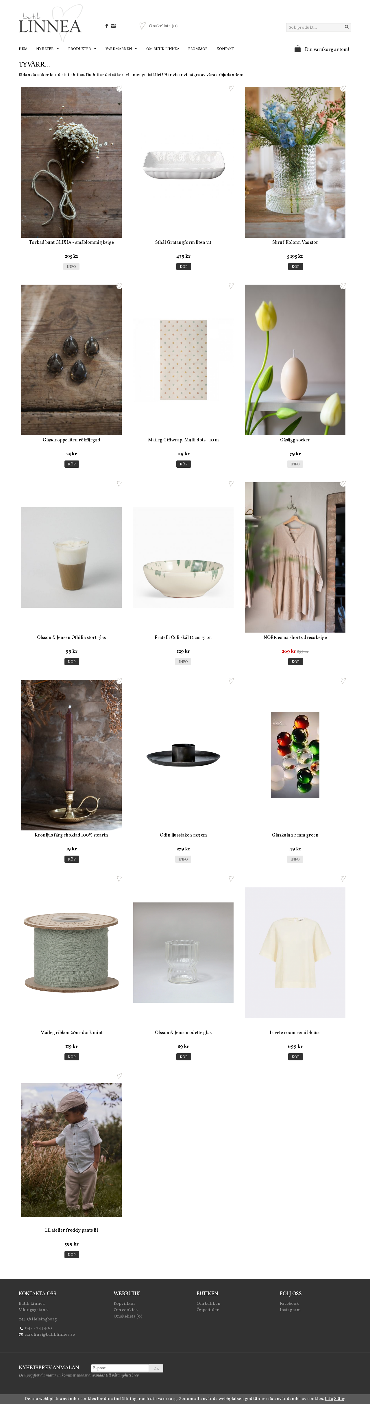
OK (156, 1368)
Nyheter (48, 49)
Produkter (82, 49)
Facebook (289, 1304)
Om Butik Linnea (163, 49)
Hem (23, 49)
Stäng (339, 1399)
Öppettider (208, 1310)
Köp (184, 267)
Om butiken (209, 1304)
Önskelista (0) (128, 1316)
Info (71, 267)
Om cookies (126, 1310)
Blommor (198, 49)
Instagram (290, 1310)
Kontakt (225, 49)
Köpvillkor (124, 1304)
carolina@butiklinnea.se (50, 1335)
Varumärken (122, 49)
